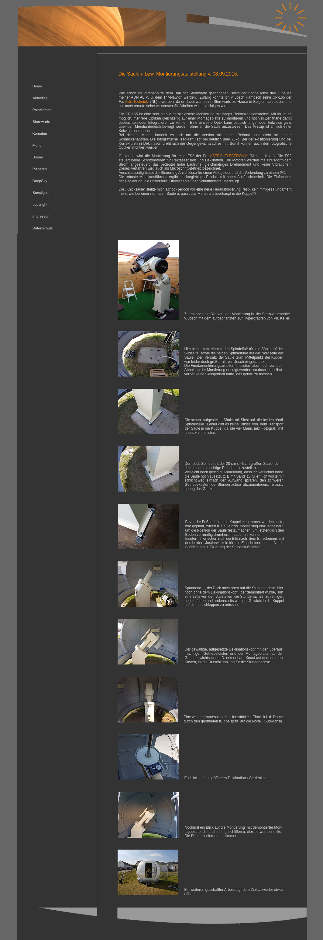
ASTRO (216, 156)
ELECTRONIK (236, 156)
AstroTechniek (136, 102)
